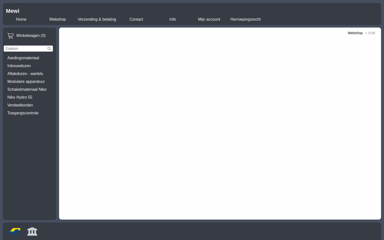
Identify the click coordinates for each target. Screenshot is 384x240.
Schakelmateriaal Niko (27, 89)
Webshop (57, 19)
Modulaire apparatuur (26, 81)
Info (172, 19)
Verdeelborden (20, 105)
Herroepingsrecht (245, 19)
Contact (136, 19)
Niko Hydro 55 (19, 97)
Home (21, 19)
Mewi (12, 11)
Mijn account (209, 19)
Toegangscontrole (22, 113)
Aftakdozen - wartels (25, 74)
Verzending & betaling (97, 19)
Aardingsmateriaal (23, 58)
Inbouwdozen (19, 66)
